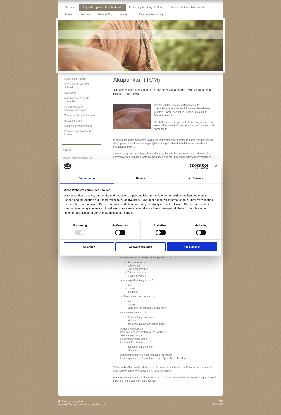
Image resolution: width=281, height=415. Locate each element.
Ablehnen (89, 246)
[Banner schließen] (216, 166)
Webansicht (217, 404)
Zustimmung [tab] (87, 178)
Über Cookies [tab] (194, 178)
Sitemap (80, 401)
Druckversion (66, 401)
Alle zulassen (192, 246)
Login (220, 401)
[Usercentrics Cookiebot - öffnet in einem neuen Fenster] (192, 166)
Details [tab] (140, 178)
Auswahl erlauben (140, 246)
